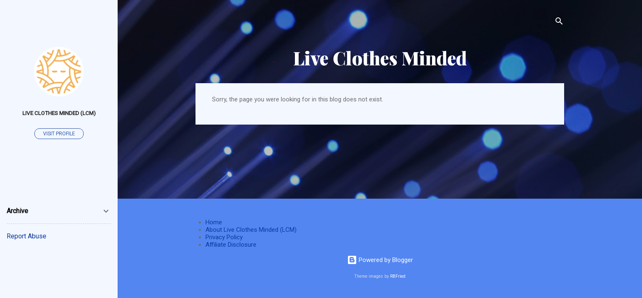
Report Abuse (26, 236)
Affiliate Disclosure (230, 244)
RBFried (397, 276)
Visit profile (59, 134)
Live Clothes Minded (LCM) (59, 113)
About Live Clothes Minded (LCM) (251, 229)
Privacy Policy (224, 237)
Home (213, 222)
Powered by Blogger (380, 260)
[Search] (559, 22)
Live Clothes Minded (380, 58)
